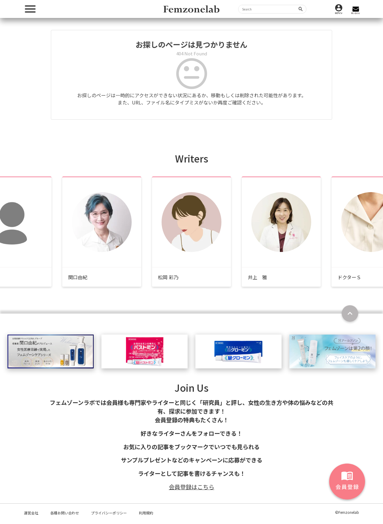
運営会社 (31, 512)
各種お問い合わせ (64, 512)
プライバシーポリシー (109, 512)
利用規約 (146, 512)
